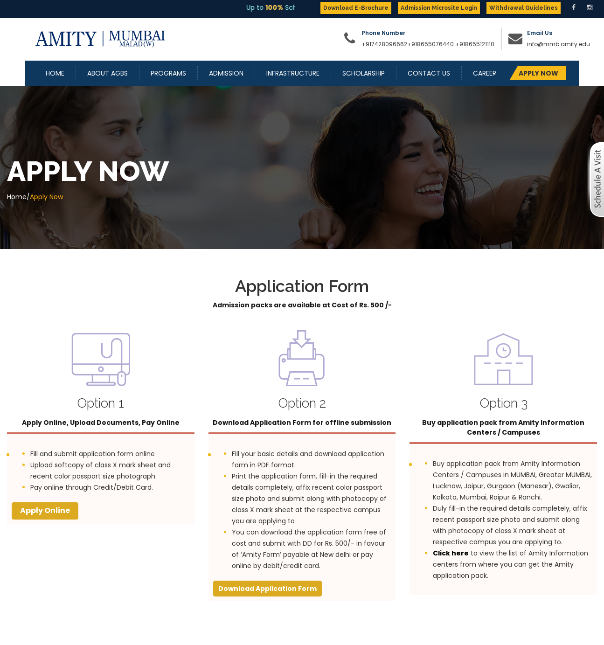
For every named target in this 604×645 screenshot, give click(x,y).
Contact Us (429, 73)
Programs (168, 73)
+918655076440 (430, 44)
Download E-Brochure (356, 8)
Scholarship (363, 73)
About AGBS (107, 73)
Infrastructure (292, 73)
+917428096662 (384, 44)
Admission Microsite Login (439, 8)
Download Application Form (267, 588)
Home (55, 73)
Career (484, 73)
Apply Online (45, 510)
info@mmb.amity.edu (558, 44)
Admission (226, 73)
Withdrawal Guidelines (523, 8)
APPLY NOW (538, 73)
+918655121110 (474, 44)
